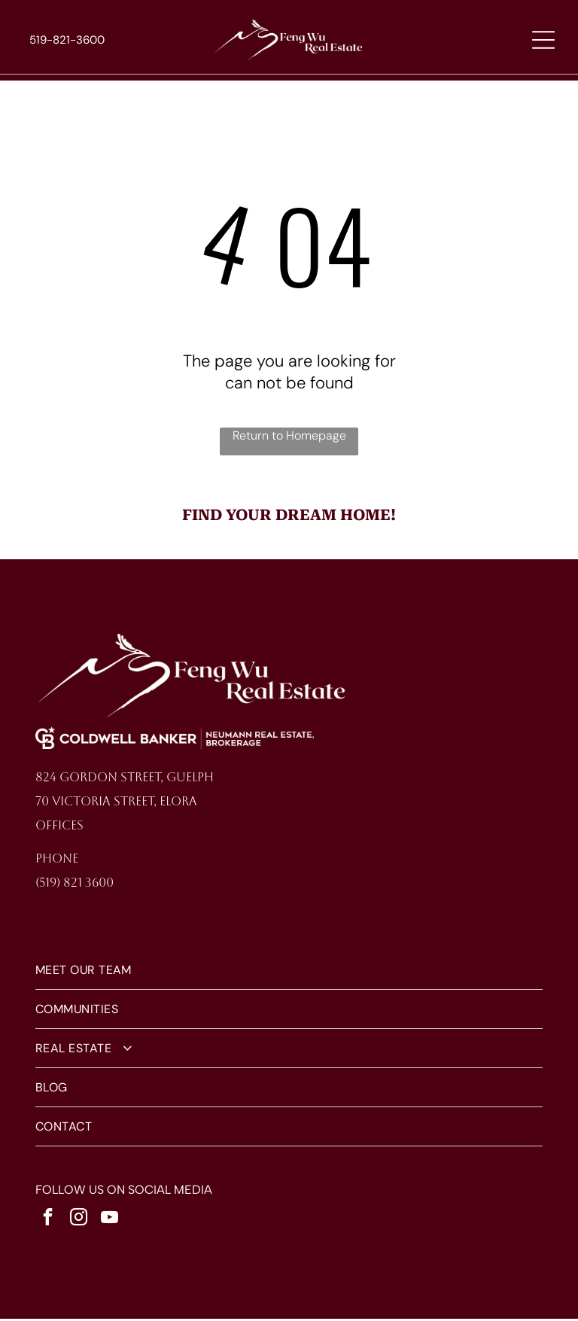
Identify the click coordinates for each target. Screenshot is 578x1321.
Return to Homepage (289, 438)
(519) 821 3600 (74, 885)
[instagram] (79, 1222)
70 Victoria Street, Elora (116, 804)
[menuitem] (289, 973)
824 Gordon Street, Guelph (124, 780)
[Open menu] (543, 41)
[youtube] (110, 1222)
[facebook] (48, 1222)
